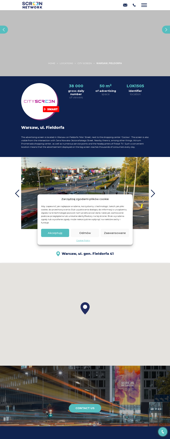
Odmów (85, 232)
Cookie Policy (83, 240)
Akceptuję (55, 232)
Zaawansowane (115, 232)
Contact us (85, 408)
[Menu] (144, 5)
